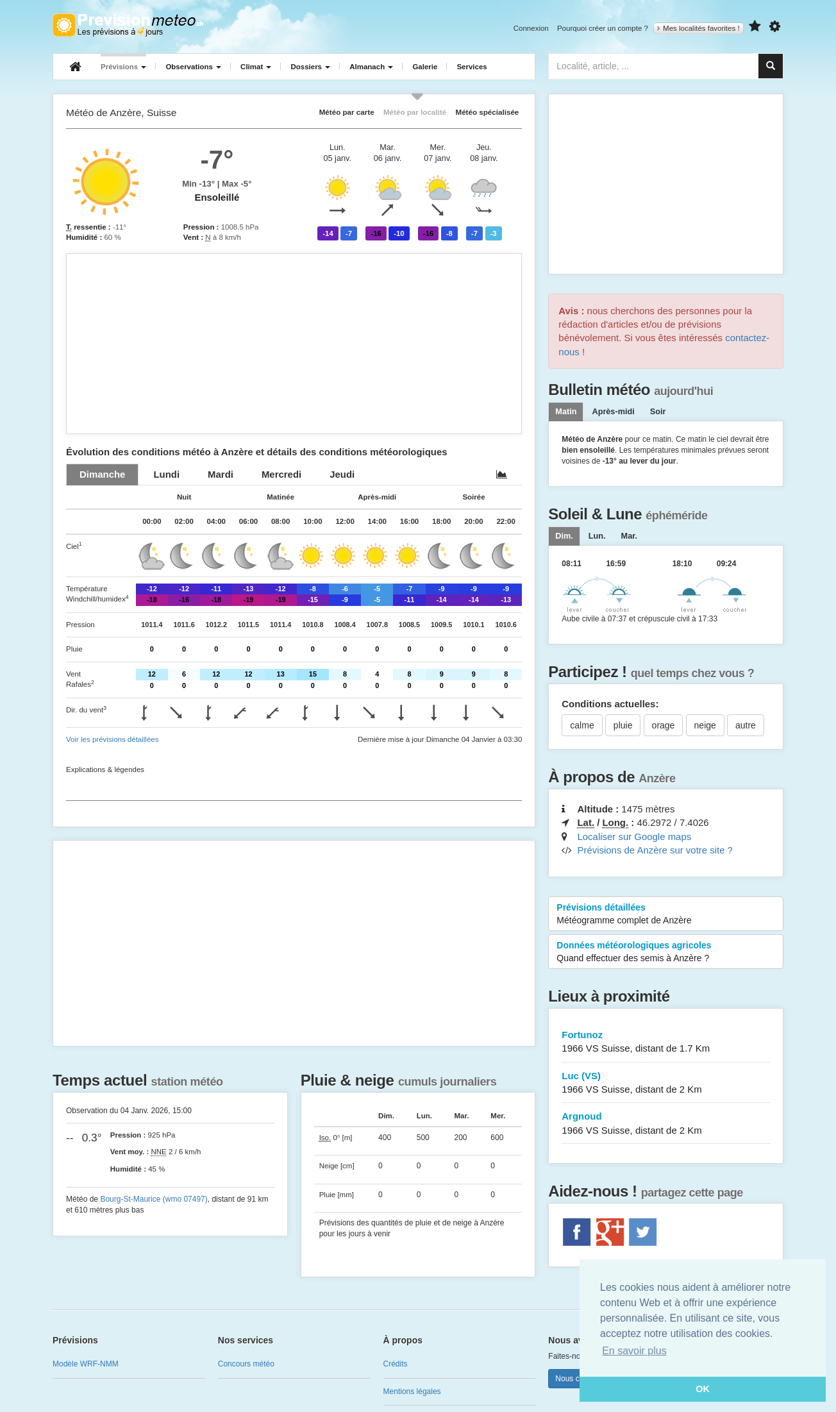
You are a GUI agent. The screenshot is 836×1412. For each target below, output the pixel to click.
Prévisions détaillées (665, 914)
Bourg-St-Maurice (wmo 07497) (153, 1199)
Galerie (424, 67)
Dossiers (310, 67)
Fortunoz (666, 1042)
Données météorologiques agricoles (665, 952)
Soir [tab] (658, 411)
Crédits (395, 1363)
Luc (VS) (666, 1083)
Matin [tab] (565, 411)
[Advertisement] (294, 343)
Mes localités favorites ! (698, 28)
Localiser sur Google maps (634, 836)
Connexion (531, 28)
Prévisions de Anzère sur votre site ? (654, 850)
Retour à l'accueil (128, 25)
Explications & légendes (105, 769)
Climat (255, 67)
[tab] (102, 474)
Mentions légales (412, 1391)
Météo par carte (346, 112)
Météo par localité (414, 112)
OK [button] (703, 1389)
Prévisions (123, 67)
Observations (193, 67)
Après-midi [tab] (613, 411)
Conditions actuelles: (610, 703)
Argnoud (666, 1124)
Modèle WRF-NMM (86, 1363)
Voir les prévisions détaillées (112, 739)
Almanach (371, 67)
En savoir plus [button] (634, 1350)
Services (471, 67)
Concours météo (246, 1363)
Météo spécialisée (487, 112)
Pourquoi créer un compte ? (602, 28)
